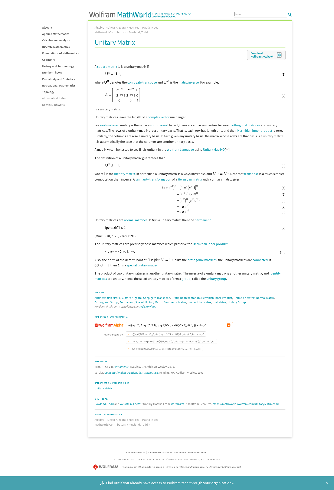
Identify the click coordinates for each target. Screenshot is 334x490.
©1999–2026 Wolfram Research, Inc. (185, 459)
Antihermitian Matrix (107, 297)
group (186, 278)
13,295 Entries (121, 459)
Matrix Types (150, 27)
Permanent (126, 302)
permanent (203, 219)
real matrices (109, 125)
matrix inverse (189, 82)
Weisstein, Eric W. (130, 403)
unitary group (216, 278)
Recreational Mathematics (58, 85)
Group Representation (185, 297)
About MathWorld (135, 452)
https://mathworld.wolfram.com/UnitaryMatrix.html (246, 403)
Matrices (134, 27)
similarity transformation (153, 179)
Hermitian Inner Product (216, 297)
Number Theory (52, 72)
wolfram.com (129, 466)
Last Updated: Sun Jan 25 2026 (147, 459)
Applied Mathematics (55, 34)
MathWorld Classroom (160, 452)
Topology (48, 92)
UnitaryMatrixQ (214, 149)
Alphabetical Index (54, 98)
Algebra (47, 27)
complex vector (159, 117)
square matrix (107, 66)
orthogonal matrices (245, 125)
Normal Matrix (265, 297)
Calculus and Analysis (56, 40)
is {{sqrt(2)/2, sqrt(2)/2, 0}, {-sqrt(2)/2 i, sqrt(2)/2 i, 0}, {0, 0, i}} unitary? (167, 333)
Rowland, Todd (138, 32)
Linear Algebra (116, 27)
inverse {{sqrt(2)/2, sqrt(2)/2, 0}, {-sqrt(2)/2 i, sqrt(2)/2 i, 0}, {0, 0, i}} (165, 348)
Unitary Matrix (103, 388)
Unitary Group (237, 302)
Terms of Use (213, 459)
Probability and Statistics (58, 79)
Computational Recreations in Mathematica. (131, 372)
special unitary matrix (142, 265)
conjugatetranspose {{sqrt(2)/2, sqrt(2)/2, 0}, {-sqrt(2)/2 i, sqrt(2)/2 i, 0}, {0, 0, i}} (172, 341)
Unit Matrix (219, 302)
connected (260, 259)
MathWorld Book (197, 452)
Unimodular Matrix (199, 302)
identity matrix (124, 173)
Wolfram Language (180, 149)
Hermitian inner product (254, 130)
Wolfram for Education (151, 466)
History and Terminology (58, 66)
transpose (251, 173)
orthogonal (159, 125)
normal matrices (135, 219)
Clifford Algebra (132, 297)
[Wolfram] (106, 466)
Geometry (48, 60)
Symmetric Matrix (175, 302)
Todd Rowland (147, 306)
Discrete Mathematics (56, 47)
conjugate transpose (142, 82)
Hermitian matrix (190, 179)
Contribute (180, 452)
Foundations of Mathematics (60, 53)
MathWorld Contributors (110, 32)
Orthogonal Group (106, 302)
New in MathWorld (53, 105)
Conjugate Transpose (156, 297)
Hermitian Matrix (244, 297)
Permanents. (121, 366)
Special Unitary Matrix (149, 302)
